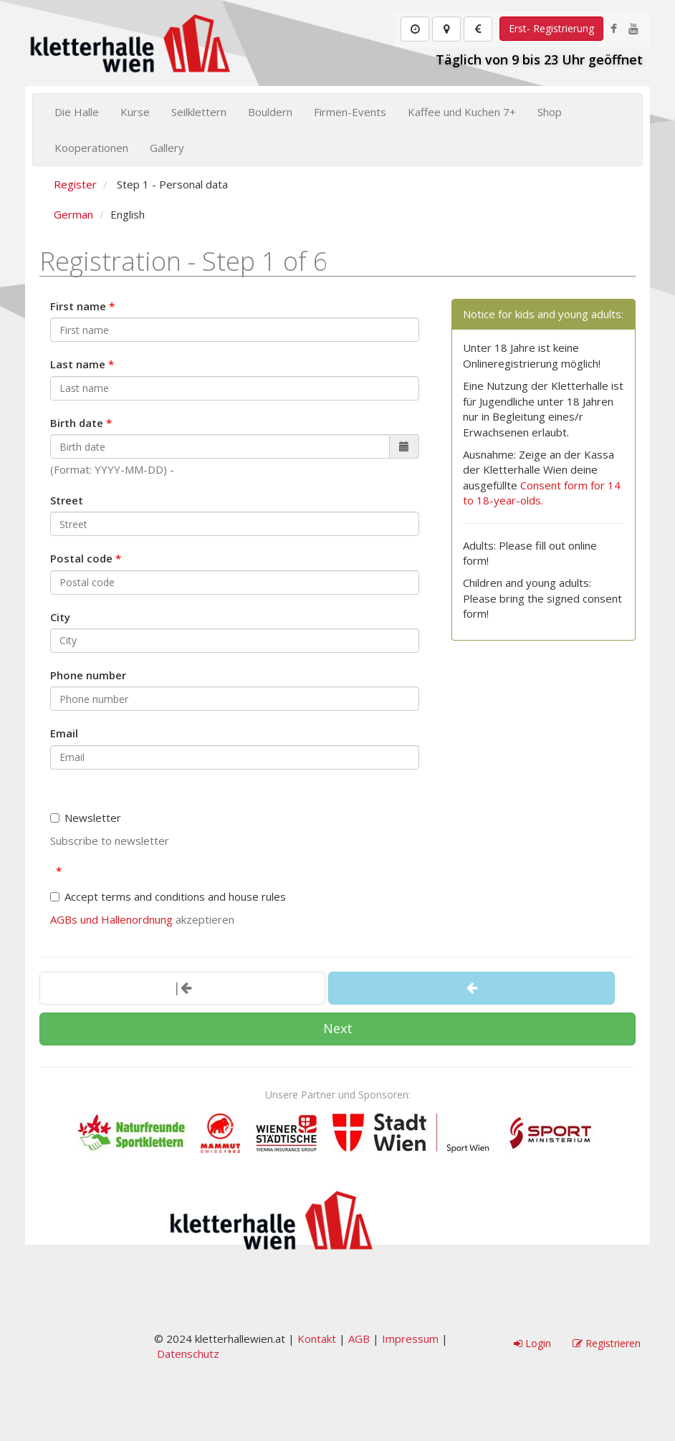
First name (78, 306)
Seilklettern (198, 112)
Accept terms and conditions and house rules (168, 896)
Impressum (410, 1338)
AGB (359, 1338)
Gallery (167, 147)
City (60, 617)
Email (64, 733)
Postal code (81, 558)
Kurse (135, 112)
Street (66, 500)
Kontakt (316, 1338)
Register (75, 184)
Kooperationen (91, 147)
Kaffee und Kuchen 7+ (462, 112)
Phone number (88, 675)
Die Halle (76, 112)
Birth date (76, 423)
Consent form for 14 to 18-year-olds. (542, 492)
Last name (77, 364)
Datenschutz (188, 1353)
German (73, 214)
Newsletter (85, 817)
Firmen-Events (350, 112)
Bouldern (270, 112)
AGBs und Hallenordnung (111, 919)
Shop (549, 112)
